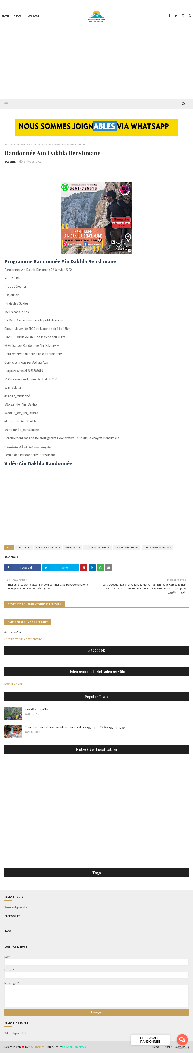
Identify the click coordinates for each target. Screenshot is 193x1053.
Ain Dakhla (24, 547)
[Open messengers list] (182, 1039)
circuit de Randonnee (98, 547)
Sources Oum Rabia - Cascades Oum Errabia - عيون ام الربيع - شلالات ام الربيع (75, 727)
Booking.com (13, 684)
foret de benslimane (127, 547)
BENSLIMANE (72, 547)
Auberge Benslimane (48, 547)
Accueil (8, 144)
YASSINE (10, 162)
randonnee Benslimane (29, 144)
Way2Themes (36, 1047)
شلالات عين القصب (37, 709)
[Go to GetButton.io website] (182, 1048)
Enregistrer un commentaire (23, 639)
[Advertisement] (96, 65)
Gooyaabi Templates (74, 1047)
